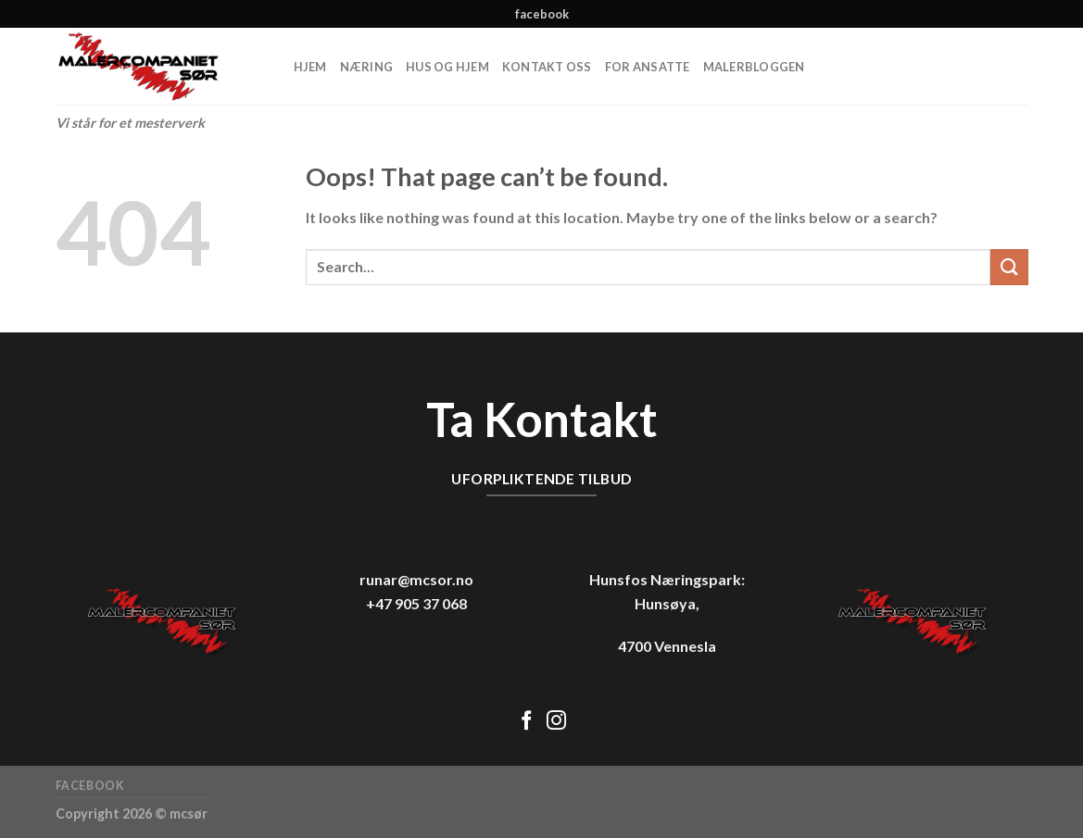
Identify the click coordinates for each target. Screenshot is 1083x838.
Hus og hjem (447, 66)
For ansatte (647, 66)
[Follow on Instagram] (556, 721)
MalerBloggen (754, 66)
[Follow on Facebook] (526, 721)
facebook (542, 13)
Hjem (310, 66)
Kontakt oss (547, 66)
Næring (367, 66)
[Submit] (1008, 267)
